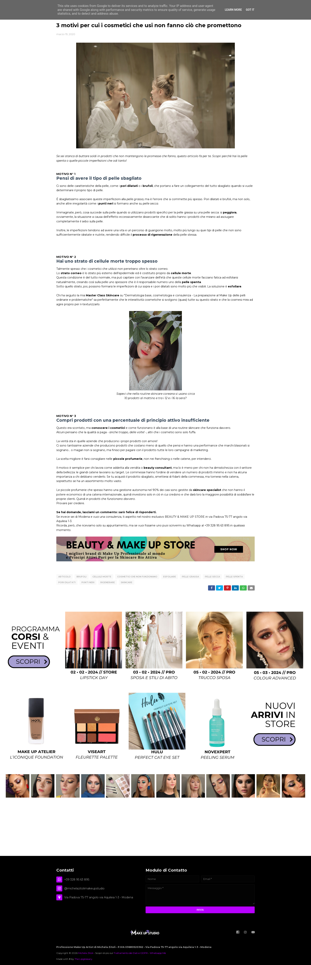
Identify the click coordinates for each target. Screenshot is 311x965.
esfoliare (169, 576)
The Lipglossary (83, 957)
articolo (64, 576)
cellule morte (101, 576)
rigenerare (107, 581)
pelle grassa (190, 576)
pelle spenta (234, 576)
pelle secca (212, 576)
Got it (250, 9)
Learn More (233, 9)
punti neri (88, 581)
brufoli (81, 576)
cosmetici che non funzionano (137, 576)
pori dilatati (67, 581)
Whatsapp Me (158, 952)
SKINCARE (126, 581)
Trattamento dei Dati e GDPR (131, 952)
